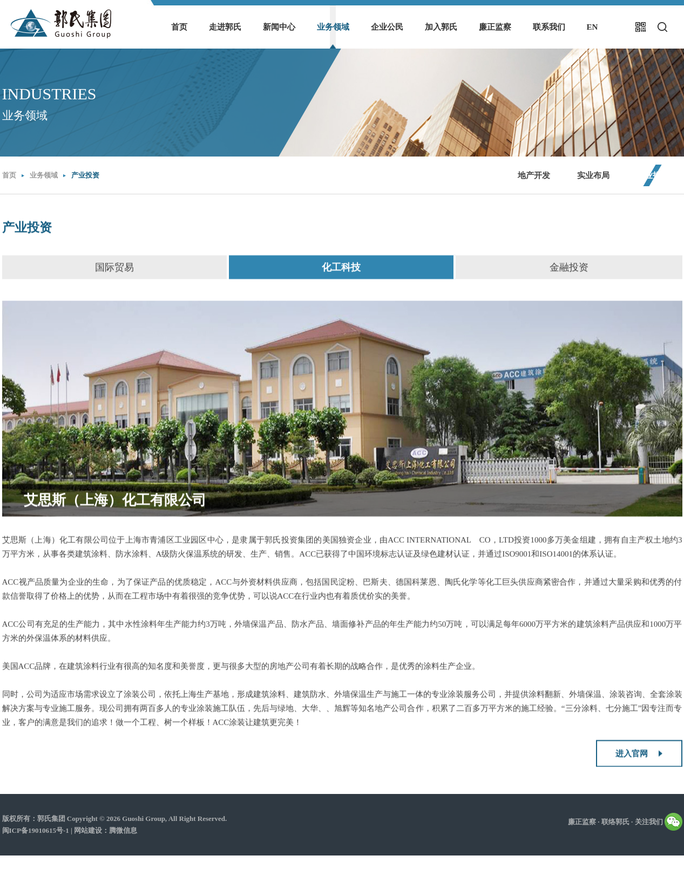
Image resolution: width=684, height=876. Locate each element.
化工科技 (341, 274)
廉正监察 (495, 27)
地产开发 (534, 175)
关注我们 (658, 819)
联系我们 (549, 27)
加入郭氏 (441, 27)
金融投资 (569, 274)
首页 (179, 27)
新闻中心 (279, 27)
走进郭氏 (225, 27)
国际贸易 (114, 274)
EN (592, 27)
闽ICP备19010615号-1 (35, 830)
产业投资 (85, 175)
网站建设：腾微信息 (105, 830)
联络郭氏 (615, 822)
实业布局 (593, 175)
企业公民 (387, 27)
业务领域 (333, 27)
